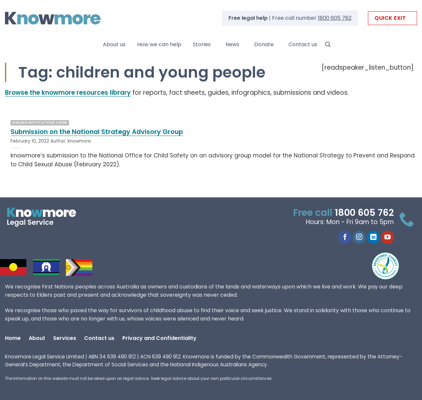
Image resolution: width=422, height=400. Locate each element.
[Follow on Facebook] (345, 237)
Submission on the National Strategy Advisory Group (97, 132)
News (232, 44)
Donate (264, 44)
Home (13, 338)
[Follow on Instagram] (359, 237)
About (37, 338)
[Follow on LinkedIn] (373, 237)
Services (64, 338)
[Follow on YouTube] (387, 237)
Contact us (302, 44)
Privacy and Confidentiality (159, 338)
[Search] (327, 44)
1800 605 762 (334, 18)
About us (114, 44)
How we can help (159, 44)
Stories (202, 44)
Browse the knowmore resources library (68, 92)
